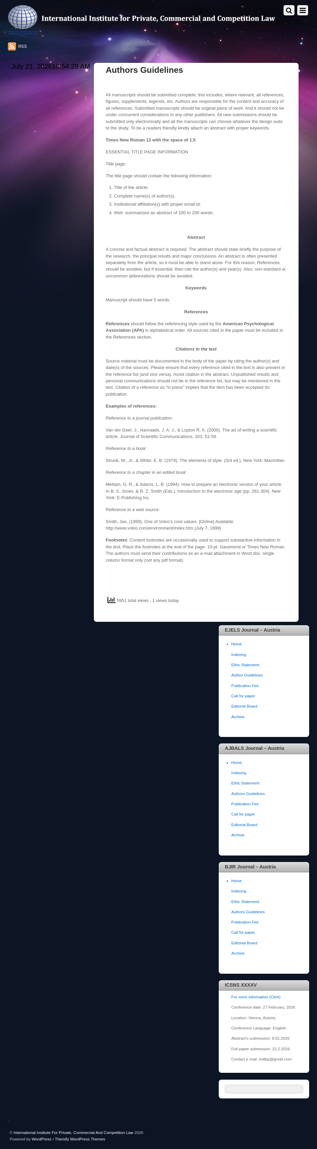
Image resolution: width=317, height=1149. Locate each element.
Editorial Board (244, 706)
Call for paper (243, 696)
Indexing (238, 654)
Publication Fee (245, 685)
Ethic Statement (245, 664)
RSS (22, 46)
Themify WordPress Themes (80, 1139)
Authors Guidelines (248, 793)
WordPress (41, 1139)
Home (236, 644)
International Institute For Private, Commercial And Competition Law (73, 1132)
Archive (238, 716)
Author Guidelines (247, 675)
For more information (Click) (255, 997)
